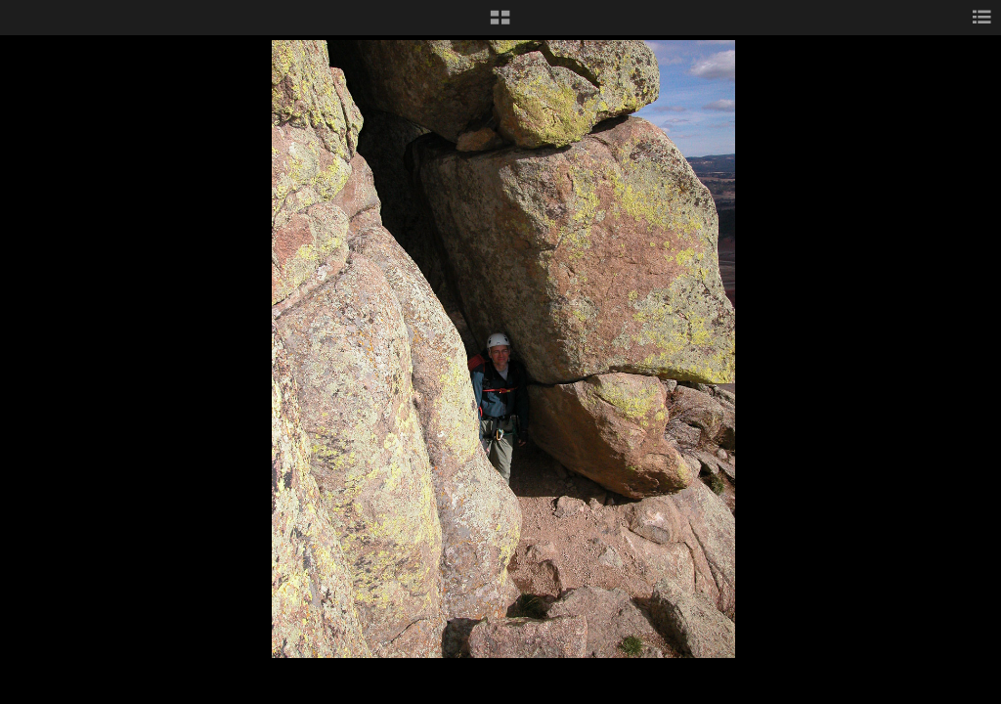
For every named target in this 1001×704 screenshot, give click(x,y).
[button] (500, 24)
